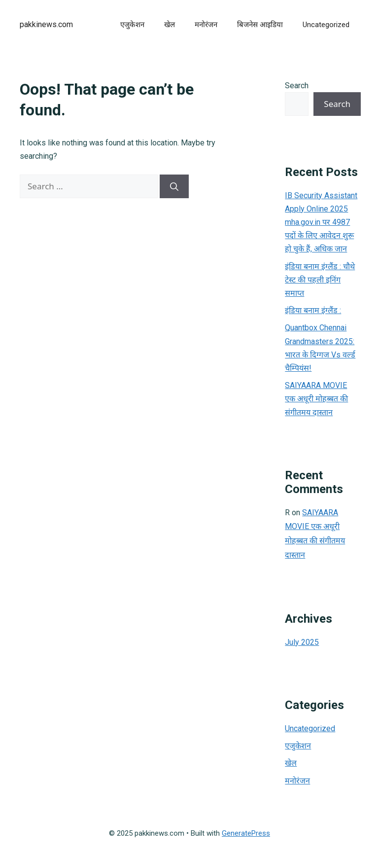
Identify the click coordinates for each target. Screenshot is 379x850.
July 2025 (302, 642)
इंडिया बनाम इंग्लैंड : (313, 310)
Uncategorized (326, 24)
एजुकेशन (132, 24)
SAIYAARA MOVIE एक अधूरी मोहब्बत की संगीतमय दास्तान (316, 399)
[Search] (174, 186)
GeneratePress (246, 833)
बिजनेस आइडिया (260, 24)
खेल (169, 24)
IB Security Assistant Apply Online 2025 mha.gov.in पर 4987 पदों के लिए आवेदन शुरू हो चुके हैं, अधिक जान (321, 222)
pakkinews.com (46, 24)
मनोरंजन (206, 24)
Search (297, 85)
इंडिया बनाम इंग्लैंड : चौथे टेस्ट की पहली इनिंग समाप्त (320, 280)
